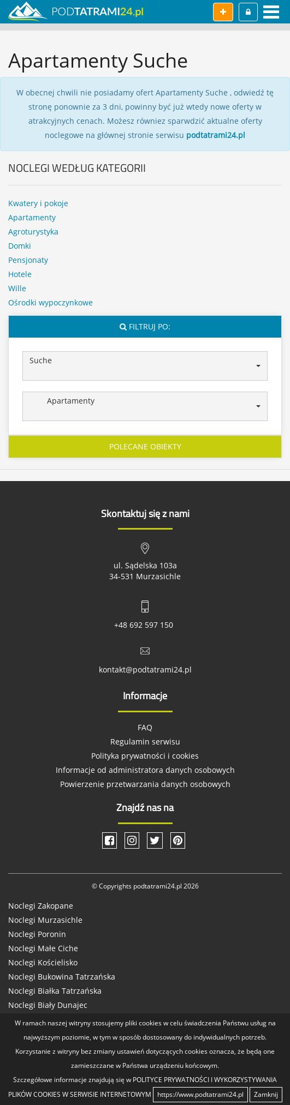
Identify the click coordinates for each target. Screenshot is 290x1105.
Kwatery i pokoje (38, 203)
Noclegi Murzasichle (45, 920)
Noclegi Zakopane (40, 905)
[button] (145, 366)
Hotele (20, 274)
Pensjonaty (28, 260)
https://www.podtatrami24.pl (200, 1094)
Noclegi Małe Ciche (43, 948)
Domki (19, 246)
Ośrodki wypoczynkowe (50, 302)
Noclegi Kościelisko (43, 962)
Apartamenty (32, 217)
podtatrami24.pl (215, 135)
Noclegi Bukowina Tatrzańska (61, 976)
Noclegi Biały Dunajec (47, 1005)
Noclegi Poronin (37, 934)
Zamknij (266, 1094)
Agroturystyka (33, 231)
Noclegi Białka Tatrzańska (55, 991)
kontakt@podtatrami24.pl (145, 669)
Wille (17, 288)
